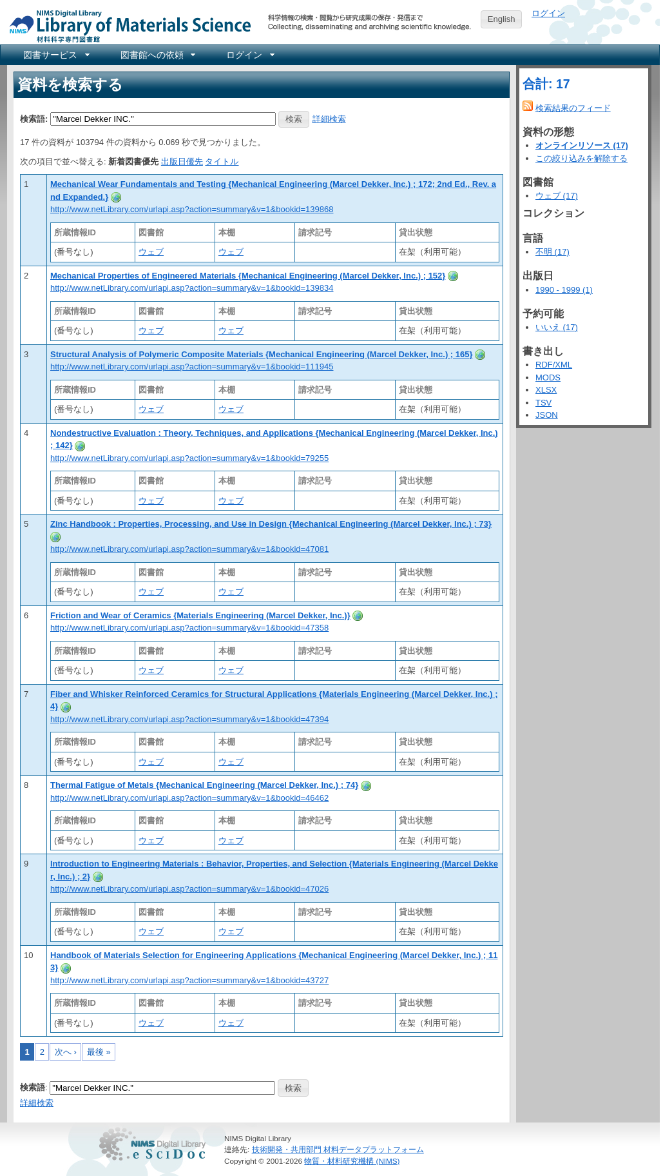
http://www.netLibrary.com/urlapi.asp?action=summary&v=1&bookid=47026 (189, 889)
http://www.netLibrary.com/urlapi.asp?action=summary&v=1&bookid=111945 (191, 366)
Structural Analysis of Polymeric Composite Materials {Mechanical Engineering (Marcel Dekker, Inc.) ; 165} (261, 354)
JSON (546, 415)
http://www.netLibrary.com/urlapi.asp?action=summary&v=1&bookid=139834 (191, 288)
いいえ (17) (556, 327)
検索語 (32, 1087)
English (501, 19)
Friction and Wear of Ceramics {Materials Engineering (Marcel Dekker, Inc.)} (200, 615)
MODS (548, 377)
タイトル (221, 161)
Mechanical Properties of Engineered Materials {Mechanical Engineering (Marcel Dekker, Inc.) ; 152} (247, 275)
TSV (543, 402)
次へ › (66, 1052)
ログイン (548, 13)
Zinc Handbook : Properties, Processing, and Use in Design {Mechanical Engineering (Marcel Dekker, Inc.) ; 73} (271, 524)
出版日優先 (182, 161)
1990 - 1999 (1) (564, 290)
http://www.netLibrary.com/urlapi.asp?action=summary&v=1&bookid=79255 (189, 458)
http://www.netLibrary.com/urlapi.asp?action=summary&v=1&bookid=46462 (189, 798)
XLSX (546, 390)
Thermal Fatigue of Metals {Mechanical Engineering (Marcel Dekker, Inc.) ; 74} (204, 785)
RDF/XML (553, 364)
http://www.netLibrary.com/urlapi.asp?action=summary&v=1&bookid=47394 (189, 719)
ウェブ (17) (556, 196)
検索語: (34, 118)
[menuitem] (55, 54)
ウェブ (151, 252)
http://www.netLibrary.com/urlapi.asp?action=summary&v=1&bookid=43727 (189, 980)
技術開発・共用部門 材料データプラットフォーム (338, 1149)
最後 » (99, 1052)
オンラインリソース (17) (581, 145)
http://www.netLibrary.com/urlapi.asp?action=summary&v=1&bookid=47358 (189, 627)
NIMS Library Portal (126, 25)
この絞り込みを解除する (581, 158)
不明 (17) (552, 252)
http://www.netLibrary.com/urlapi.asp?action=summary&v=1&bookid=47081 (189, 549)
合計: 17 (546, 84)
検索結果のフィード (573, 108)
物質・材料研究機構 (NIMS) (351, 1161)
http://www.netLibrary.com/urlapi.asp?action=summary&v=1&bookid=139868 (191, 209)
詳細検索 (329, 118)
